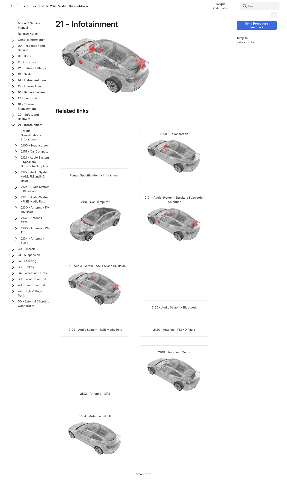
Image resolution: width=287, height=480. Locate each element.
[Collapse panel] (274, 15)
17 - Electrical (27, 98)
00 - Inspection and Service (31, 48)
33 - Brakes (26, 267)
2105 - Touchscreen (35, 145)
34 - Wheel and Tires (32, 273)
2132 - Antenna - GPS (95, 394)
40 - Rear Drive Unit (31, 285)
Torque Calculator (220, 6)
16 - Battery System (31, 92)
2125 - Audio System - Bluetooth (174, 307)
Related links (245, 42)
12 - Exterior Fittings (32, 68)
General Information (31, 39)
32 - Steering (27, 261)
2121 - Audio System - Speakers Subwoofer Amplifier (35, 162)
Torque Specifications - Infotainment (95, 175)
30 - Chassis (26, 249)
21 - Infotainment (30, 125)
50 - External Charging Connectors (33, 303)
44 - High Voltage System (30, 293)
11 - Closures (27, 62)
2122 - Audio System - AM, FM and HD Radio (35, 176)
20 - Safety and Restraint (28, 117)
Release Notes (28, 33)
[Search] (260, 6)
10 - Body (24, 56)
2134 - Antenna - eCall (32, 241)
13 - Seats (25, 74)
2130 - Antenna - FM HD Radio (174, 330)
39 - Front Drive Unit (32, 279)
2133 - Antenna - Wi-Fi (35, 230)
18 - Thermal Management (27, 106)
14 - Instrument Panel (32, 80)
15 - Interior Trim (29, 86)
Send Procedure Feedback (256, 25)
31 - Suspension (29, 255)
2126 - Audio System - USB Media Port (95, 330)
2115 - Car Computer (35, 151)
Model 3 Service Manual (29, 25)
